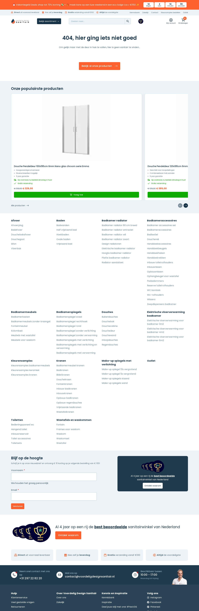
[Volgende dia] (186, 168)
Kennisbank (135, 12)
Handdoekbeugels (157, 210)
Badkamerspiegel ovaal (69, 279)
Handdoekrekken (156, 220)
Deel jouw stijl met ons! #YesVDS (119, 569)
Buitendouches (110, 279)
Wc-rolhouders (155, 257)
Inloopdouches (110, 302)
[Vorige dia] (180, 168)
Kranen (61, 323)
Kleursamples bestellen (170, 12)
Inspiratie (107, 564)
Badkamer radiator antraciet (117, 192)
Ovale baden (63, 201)
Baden (60, 183)
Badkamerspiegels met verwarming (75, 315)
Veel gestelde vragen (22, 564)
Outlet (185, 12)
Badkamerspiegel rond (68, 288)
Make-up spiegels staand (115, 340)
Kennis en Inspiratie (114, 555)
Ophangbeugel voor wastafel (163, 238)
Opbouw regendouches (69, 365)
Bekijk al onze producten (99, 67)
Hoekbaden (62, 196)
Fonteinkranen (64, 346)
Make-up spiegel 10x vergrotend (119, 331)
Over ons (61, 559)
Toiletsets (16, 405)
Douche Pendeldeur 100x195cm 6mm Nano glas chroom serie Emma (31, 123)
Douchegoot (18, 201)
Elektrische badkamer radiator (118, 210)
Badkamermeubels (23, 274)
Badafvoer (16, 192)
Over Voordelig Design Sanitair (76, 555)
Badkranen (62, 332)
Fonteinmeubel (19, 288)
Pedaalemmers (155, 243)
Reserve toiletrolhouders (160, 248)
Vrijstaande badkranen (68, 369)
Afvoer (15, 183)
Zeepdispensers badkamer (161, 266)
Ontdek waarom (152, 448)
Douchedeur (108, 293)
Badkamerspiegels (68, 274)
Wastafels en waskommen (73, 382)
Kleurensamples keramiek (25, 332)
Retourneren (18, 569)
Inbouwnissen (154, 229)
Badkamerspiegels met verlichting (75, 302)
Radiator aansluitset (112, 224)
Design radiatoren (111, 206)
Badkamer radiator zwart (115, 201)
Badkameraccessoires (162, 183)
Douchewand (109, 297)
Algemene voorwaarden (86, 606)
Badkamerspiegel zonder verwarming (76, 297)
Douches (107, 274)
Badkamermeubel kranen (70, 327)
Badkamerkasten (20, 279)
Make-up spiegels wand (115, 345)
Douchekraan (63, 341)
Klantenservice (19, 559)
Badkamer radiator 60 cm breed (119, 187)
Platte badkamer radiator (116, 220)
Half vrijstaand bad (66, 192)
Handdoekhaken (156, 215)
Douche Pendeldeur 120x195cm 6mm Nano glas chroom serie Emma (166, 123)
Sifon (13, 206)
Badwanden (62, 187)
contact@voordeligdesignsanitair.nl (90, 539)
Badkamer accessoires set (161, 187)
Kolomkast (17, 293)
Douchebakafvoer (21, 196)
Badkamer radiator (114, 183)
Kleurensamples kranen (24, 337)
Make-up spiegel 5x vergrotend (119, 336)
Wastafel (61, 405)
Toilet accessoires (21, 400)
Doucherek (153, 201)
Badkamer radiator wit (114, 196)
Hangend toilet (19, 391)
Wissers (151, 261)
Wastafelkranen (65, 374)
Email (15, 452)
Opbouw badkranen (67, 360)
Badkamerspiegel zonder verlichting (76, 293)
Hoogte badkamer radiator (116, 215)
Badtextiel (152, 196)
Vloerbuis (16, 210)
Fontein (60, 387)
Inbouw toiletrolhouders (160, 224)
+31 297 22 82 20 (30, 541)
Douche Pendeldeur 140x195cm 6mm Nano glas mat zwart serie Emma (121, 123)
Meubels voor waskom (23, 302)
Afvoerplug (17, 187)
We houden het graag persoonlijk (29, 445)
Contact (154, 12)
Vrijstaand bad (64, 206)
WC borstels (153, 252)
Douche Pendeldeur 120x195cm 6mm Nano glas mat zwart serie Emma (77, 123)
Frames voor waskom (68, 391)
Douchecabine (110, 288)
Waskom (61, 396)
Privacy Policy (106, 606)
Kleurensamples (21, 323)
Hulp (14, 555)
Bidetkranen (63, 337)
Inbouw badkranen (66, 351)
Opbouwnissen (155, 234)
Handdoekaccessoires (159, 206)
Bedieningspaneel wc (22, 387)
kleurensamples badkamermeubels (30, 327)
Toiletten (17, 382)
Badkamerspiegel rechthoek (71, 283)
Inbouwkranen (64, 355)
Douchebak (108, 283)
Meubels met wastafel (23, 297)
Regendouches (110, 307)
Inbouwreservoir (20, 396)
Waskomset (62, 400)
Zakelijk (145, 12)
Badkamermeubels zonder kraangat (31, 283)
